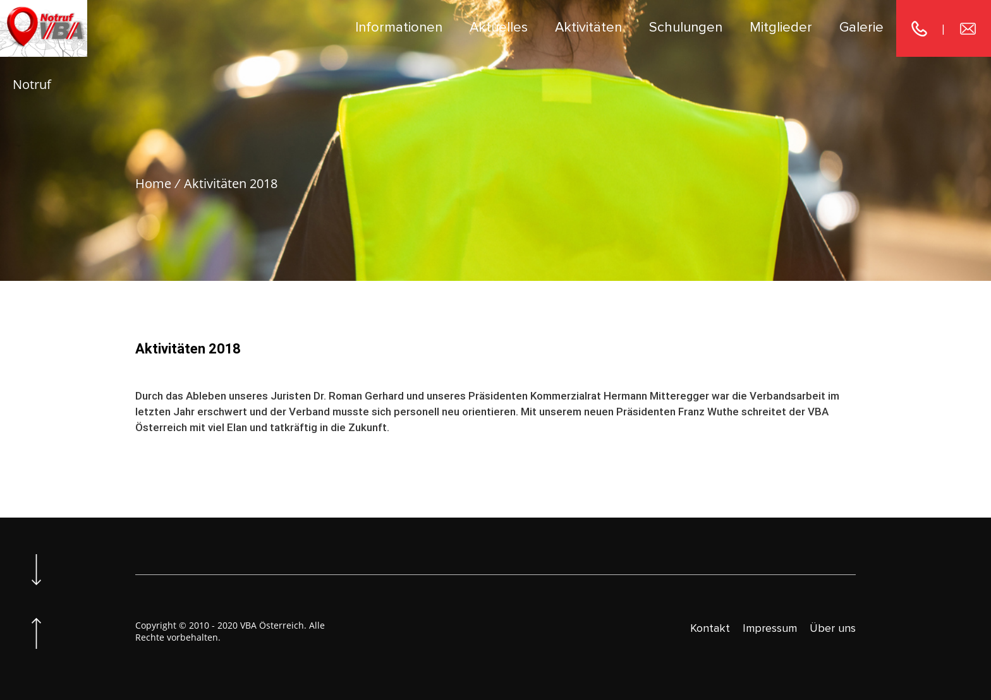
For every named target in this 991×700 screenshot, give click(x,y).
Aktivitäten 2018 (230, 183)
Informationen (398, 27)
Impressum (770, 628)
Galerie (861, 27)
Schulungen (685, 27)
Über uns (833, 628)
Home (153, 183)
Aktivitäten (588, 27)
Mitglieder (781, 27)
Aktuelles (499, 27)
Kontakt (710, 628)
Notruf (32, 84)
